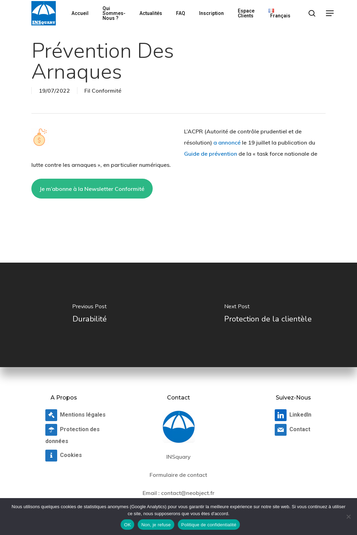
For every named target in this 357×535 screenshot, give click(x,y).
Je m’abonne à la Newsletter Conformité (91, 188)
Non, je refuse (155, 524)
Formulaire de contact (178, 474)
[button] (330, 13)
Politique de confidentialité (208, 524)
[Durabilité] (89, 315)
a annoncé (227, 142)
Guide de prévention (210, 153)
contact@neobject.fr (187, 492)
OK (127, 524)
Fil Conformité (102, 90)
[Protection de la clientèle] (267, 315)
